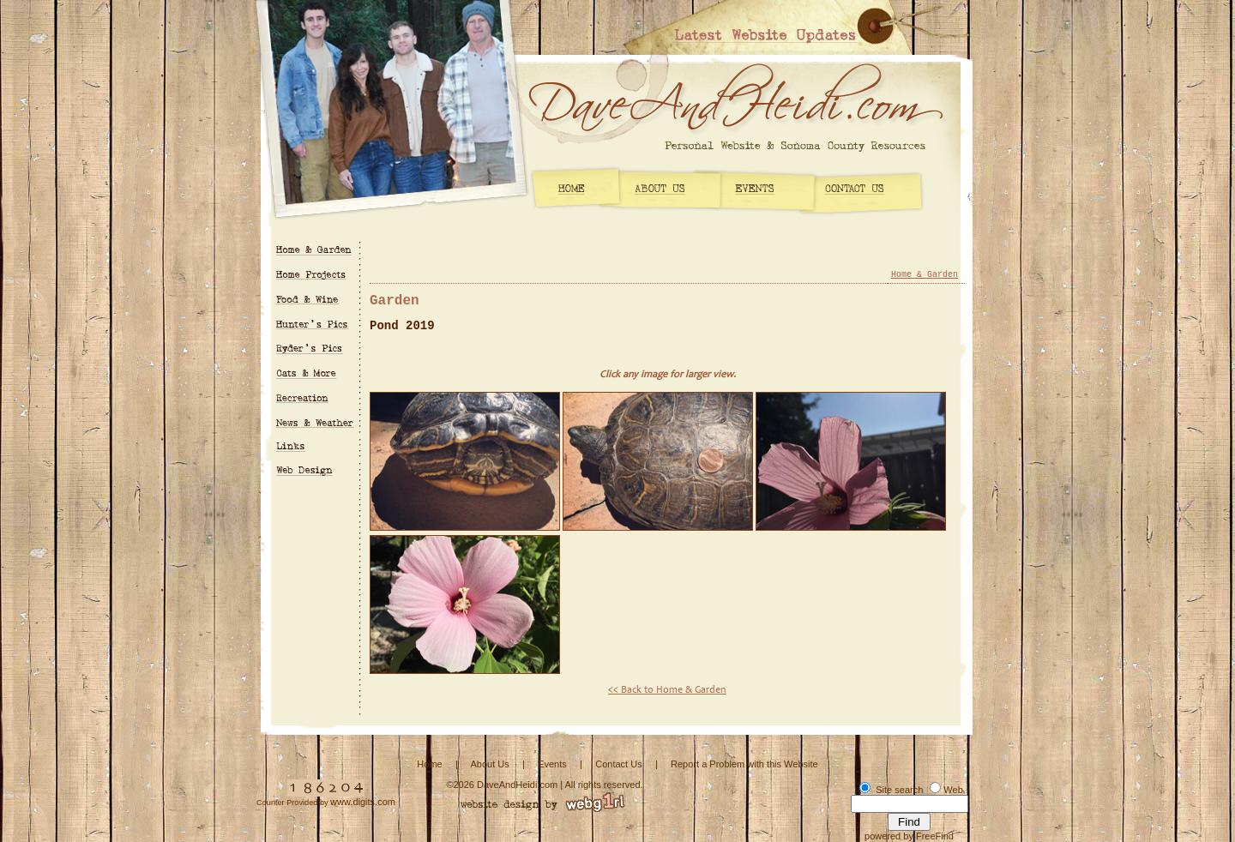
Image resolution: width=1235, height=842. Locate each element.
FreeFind (935, 836)
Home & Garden (924, 275)
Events (552, 764)
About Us (489, 764)
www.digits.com (362, 802)
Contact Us (618, 764)
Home (429, 764)
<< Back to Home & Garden (667, 690)
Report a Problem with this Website (744, 764)
